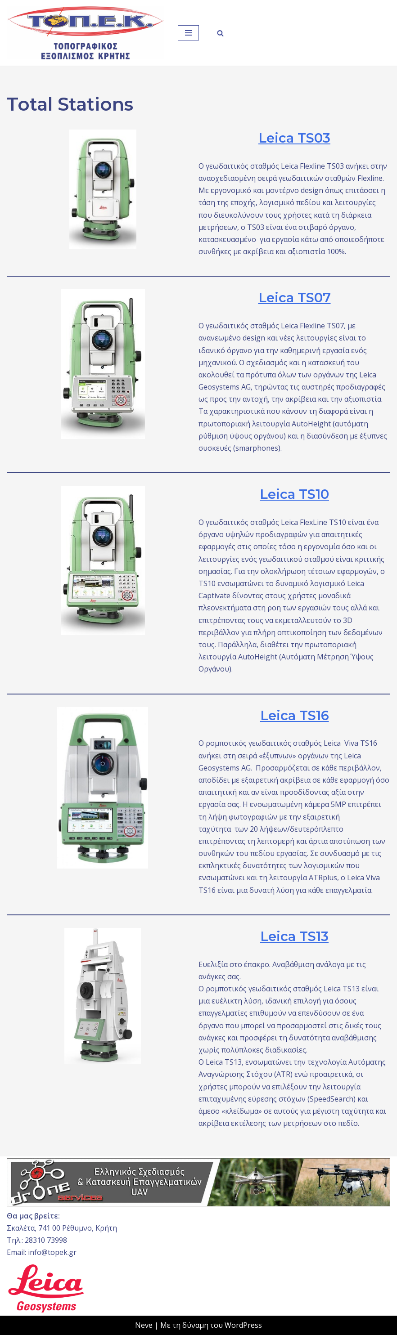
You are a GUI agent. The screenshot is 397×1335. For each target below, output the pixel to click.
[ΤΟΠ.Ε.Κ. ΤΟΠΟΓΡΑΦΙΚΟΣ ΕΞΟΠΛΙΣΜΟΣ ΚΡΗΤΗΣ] (85, 32)
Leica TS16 (294, 715)
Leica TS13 (294, 936)
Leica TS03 (294, 138)
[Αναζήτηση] (220, 33)
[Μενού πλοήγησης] (188, 32)
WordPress (243, 1325)
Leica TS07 (294, 297)
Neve (144, 1325)
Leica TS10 (294, 494)
